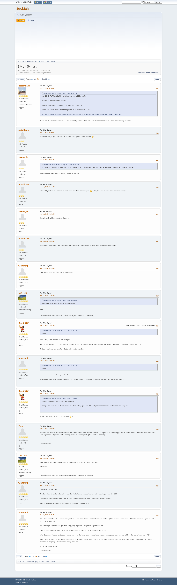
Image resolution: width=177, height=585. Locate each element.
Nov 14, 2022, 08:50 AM (47, 214)
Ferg (20, 426)
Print (157, 79)
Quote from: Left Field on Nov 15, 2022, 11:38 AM (60, 330)
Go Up (19, 556)
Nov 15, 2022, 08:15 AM (47, 268)
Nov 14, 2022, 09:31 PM (47, 241)
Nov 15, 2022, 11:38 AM (47, 295)
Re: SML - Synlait (46, 86)
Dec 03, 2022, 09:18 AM (47, 515)
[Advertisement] (88, 40)
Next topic (155, 72)
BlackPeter (23, 323)
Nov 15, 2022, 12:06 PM (47, 393)
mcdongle (23, 157)
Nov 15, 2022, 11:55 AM (47, 360)
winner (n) (23, 266)
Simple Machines (31, 580)
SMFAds (17, 582)
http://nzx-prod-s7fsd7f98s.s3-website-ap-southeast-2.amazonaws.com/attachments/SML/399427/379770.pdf (82, 114)
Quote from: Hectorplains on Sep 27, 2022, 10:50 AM (61, 164)
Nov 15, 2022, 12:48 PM (47, 428)
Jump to (128, 566)
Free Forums (25, 582)
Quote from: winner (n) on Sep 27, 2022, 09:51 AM (60, 93)
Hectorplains (24, 86)
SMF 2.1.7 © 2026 (20, 580)
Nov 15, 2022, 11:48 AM (47, 325)
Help (143, 580)
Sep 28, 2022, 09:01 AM (47, 159)
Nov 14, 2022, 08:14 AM (47, 187)
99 (46, 79)
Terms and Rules (151, 580)
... (44, 79)
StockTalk (22, 8)
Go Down (20, 79)
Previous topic (144, 72)
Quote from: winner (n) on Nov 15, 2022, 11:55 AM (60, 398)
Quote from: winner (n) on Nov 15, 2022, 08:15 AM (60, 300)
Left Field (22, 293)
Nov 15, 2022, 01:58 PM (47, 458)
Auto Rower (24, 130)
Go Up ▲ (159, 580)
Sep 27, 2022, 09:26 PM (47, 132)
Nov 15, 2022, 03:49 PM (47, 485)
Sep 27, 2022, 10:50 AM (47, 88)
